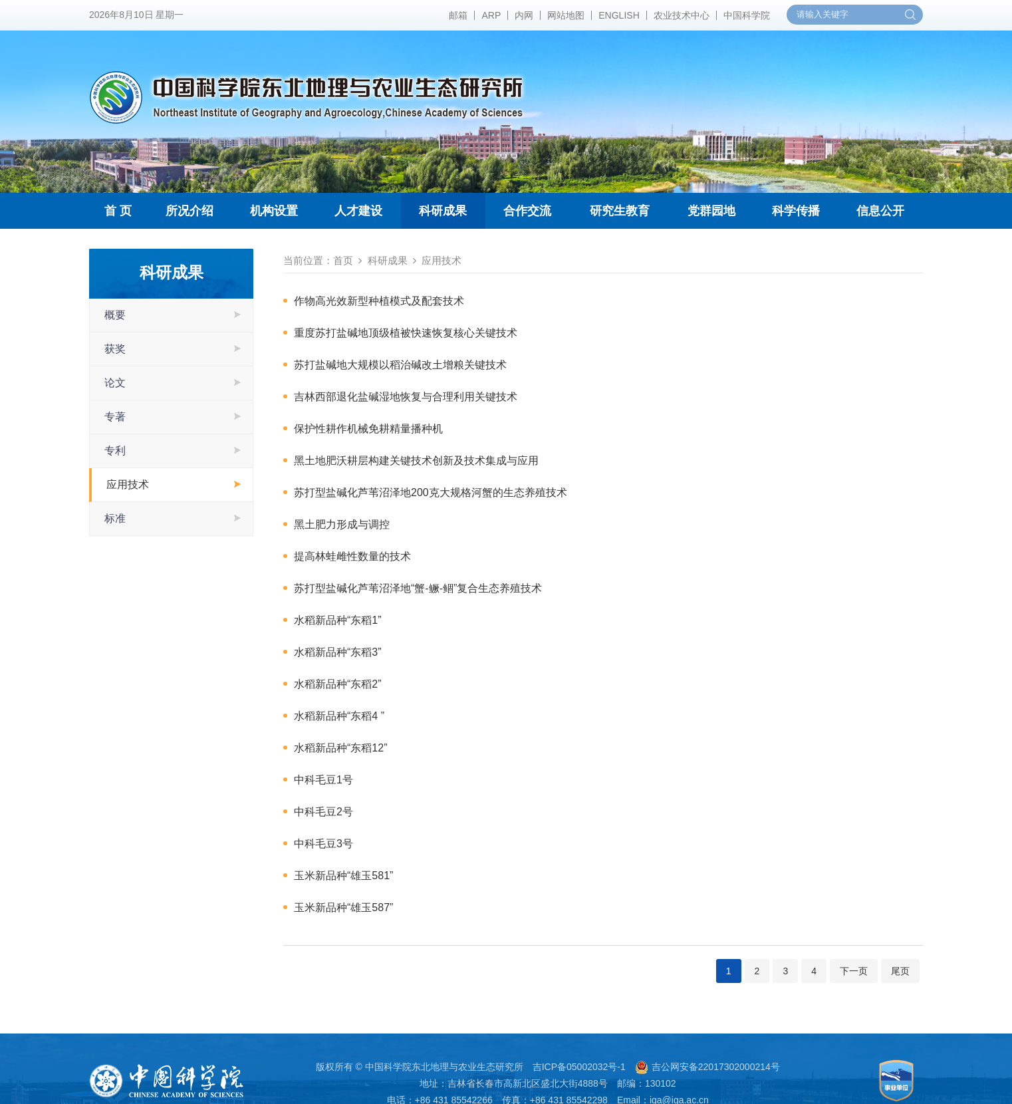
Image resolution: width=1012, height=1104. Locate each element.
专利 (115, 450)
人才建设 (358, 210)
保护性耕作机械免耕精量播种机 (368, 428)
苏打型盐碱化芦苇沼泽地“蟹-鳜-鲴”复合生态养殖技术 (418, 588)
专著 (115, 416)
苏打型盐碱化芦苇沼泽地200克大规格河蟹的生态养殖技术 (430, 492)
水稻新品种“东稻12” (340, 748)
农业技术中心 (681, 15)
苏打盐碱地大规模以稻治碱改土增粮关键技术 (400, 364)
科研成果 (443, 210)
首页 (343, 260)
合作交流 (527, 210)
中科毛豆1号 (323, 779)
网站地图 (565, 15)
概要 (115, 315)
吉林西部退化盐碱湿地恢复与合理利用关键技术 (405, 396)
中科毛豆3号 (323, 843)
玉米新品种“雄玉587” (343, 907)
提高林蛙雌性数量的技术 (352, 556)
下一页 (854, 971)
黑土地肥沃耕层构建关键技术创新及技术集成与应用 (416, 460)
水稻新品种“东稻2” (338, 684)
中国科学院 (746, 15)
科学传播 (796, 210)
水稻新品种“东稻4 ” (339, 716)
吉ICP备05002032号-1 (579, 1066)
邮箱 (458, 15)
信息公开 (880, 210)
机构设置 (274, 210)
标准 (115, 518)
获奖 (115, 348)
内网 (524, 15)
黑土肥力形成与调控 (342, 524)
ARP (491, 15)
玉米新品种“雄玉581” (343, 875)
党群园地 (711, 210)
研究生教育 (620, 210)
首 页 (118, 210)
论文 (115, 382)
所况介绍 (189, 210)
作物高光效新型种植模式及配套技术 (379, 301)
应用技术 (127, 484)
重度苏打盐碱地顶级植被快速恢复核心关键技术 (405, 333)
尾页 (900, 971)
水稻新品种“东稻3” (338, 652)
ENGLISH (618, 15)
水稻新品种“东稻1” (338, 620)
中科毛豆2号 (323, 811)
